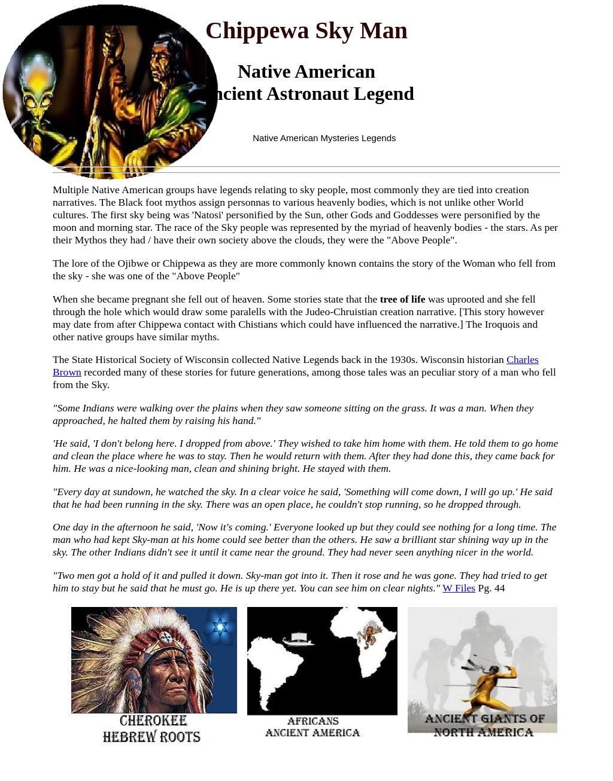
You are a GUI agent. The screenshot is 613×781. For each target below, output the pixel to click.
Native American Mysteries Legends (324, 138)
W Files (458, 588)
